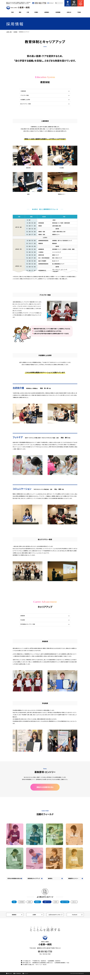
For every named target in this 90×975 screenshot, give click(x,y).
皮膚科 (29, 902)
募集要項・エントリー (75, 878)
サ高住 (79, 12)
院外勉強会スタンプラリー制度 (44, 624)
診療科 (36, 12)
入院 (28, 12)
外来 (12, 12)
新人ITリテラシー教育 (44, 104)
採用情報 (58, 12)
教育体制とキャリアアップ (35, 878)
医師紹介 (37, 902)
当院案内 (46, 12)
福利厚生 (55, 878)
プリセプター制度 (44, 95)
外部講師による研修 (44, 99)
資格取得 (44, 615)
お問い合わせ (9, 973)
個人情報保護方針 (17, 973)
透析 (20, 12)
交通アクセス (47, 902)
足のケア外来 (65, 902)
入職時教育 (44, 91)
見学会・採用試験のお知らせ (15, 878)
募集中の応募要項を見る (45, 787)
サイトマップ (25, 973)
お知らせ (69, 12)
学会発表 (44, 620)
